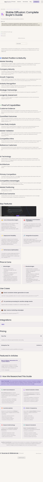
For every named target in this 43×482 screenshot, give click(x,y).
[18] (11, 73)
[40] (23, 182)
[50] (3, 167)
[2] (37, 141)
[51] (2, 167)
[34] (25, 86)
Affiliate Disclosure (21, 38)
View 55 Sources (21, 457)
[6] (9, 98)
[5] (19, 177)
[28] (35, 80)
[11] (9, 121)
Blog (30, 1)
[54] (9, 119)
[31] (13, 73)
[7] (18, 313)
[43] (12, 161)
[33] (36, 91)
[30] (2, 113)
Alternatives (25, 1)
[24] (32, 80)
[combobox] (21, 44)
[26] (40, 111)
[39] (16, 280)
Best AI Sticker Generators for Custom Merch (10, 361)
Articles (13, 1)
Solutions (19, 1)
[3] (17, 313)
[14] (11, 98)
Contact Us (36, 1)
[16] (31, 281)
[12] (10, 121)
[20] (34, 80)
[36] (11, 161)
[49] (36, 238)
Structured (7, 369)
